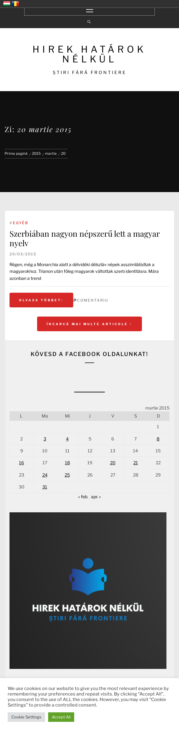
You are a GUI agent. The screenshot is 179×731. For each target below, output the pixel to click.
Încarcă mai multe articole (89, 324)
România (15, 3)
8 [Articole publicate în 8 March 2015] (158, 438)
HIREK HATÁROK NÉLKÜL (89, 54)
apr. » (96, 496)
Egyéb (20, 223)
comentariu (93, 300)
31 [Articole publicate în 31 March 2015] (44, 486)
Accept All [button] (61, 716)
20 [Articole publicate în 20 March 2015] (113, 462)
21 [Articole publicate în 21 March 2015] (135, 462)
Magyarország (6, 3)
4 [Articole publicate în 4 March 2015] (67, 438)
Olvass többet (41, 300)
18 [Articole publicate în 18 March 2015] (67, 462)
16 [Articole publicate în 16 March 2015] (21, 462)
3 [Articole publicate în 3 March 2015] (45, 438)
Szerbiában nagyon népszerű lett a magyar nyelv (85, 238)
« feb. (83, 496)
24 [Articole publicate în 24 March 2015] (45, 474)
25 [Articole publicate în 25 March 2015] (67, 474)
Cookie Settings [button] (26, 716)
